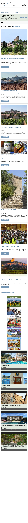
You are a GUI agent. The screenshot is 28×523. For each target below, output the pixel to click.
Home (2, 23)
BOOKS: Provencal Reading (5, 12)
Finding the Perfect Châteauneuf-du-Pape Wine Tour (12, 212)
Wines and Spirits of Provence (12, 155)
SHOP (19, 12)
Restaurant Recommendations (11, 56)
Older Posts (11, 293)
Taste (16, 56)
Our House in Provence (4, 56)
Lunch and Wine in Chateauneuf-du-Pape (10, 93)
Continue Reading (5, 101)
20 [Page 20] (6, 293)
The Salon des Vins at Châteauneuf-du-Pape (11, 247)
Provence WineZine (3, 155)
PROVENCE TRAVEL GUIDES (14, 12)
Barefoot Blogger (3, 210)
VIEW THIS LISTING (14, 369)
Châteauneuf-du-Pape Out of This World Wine (11, 280)
